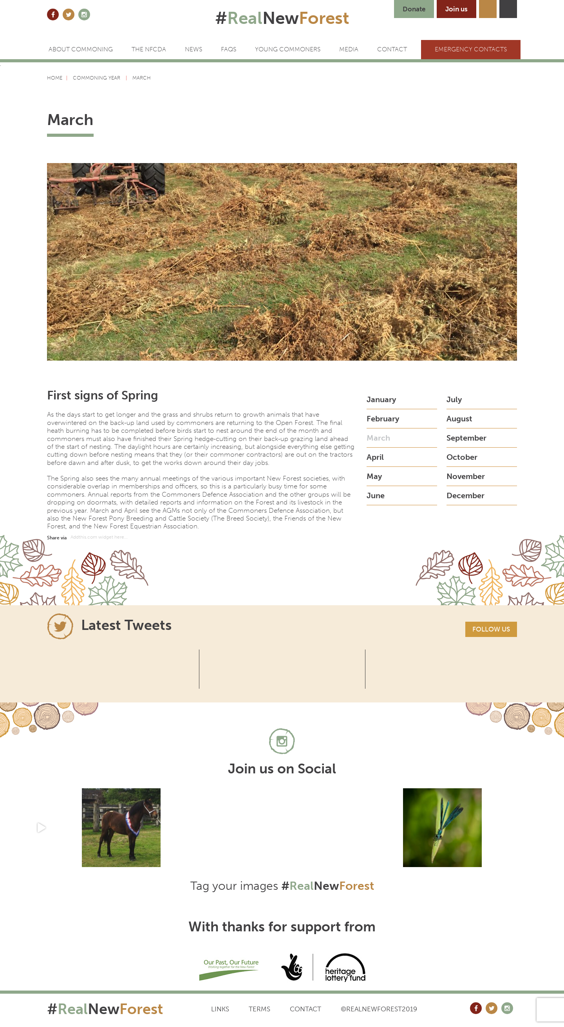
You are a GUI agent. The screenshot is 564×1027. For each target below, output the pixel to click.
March (378, 438)
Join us (456, 9)
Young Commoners (287, 49)
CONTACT (392, 49)
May (374, 476)
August (459, 418)
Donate (414, 9)
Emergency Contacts (471, 49)
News (193, 49)
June (376, 495)
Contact (305, 1009)
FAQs (228, 49)
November (465, 476)
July (454, 399)
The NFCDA (149, 49)
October (461, 457)
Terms (259, 1009)
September (466, 438)
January (381, 399)
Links (220, 1009)
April (375, 457)
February (383, 418)
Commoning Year (97, 78)
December (465, 495)
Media (348, 49)
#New (282, 18)
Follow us (491, 629)
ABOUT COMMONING (81, 49)
